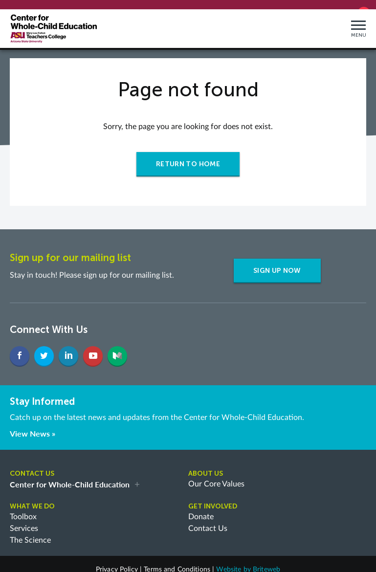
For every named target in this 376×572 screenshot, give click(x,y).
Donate (201, 509)
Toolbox (23, 509)
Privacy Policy (117, 562)
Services (24, 521)
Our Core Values (216, 477)
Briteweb (266, 562)
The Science (30, 533)
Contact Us (207, 521)
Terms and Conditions (177, 562)
